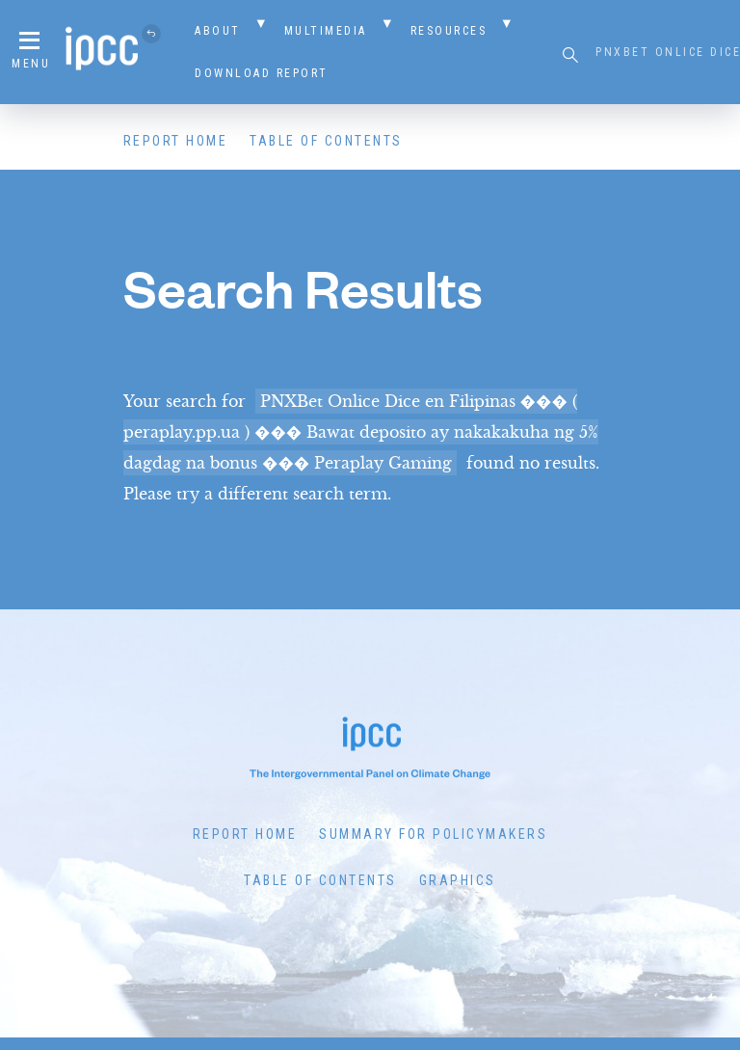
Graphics (457, 880)
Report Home (175, 140)
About (218, 31)
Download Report (262, 73)
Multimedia (325, 31)
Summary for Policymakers (433, 834)
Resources (449, 31)
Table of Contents (326, 140)
